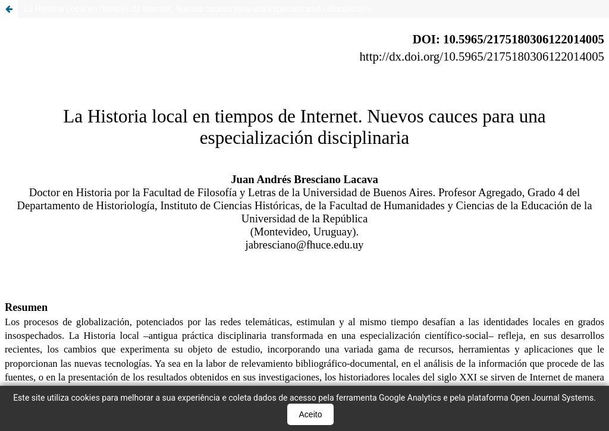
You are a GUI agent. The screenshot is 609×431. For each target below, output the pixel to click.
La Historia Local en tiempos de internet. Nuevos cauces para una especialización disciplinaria (198, 9)
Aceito (310, 414)
